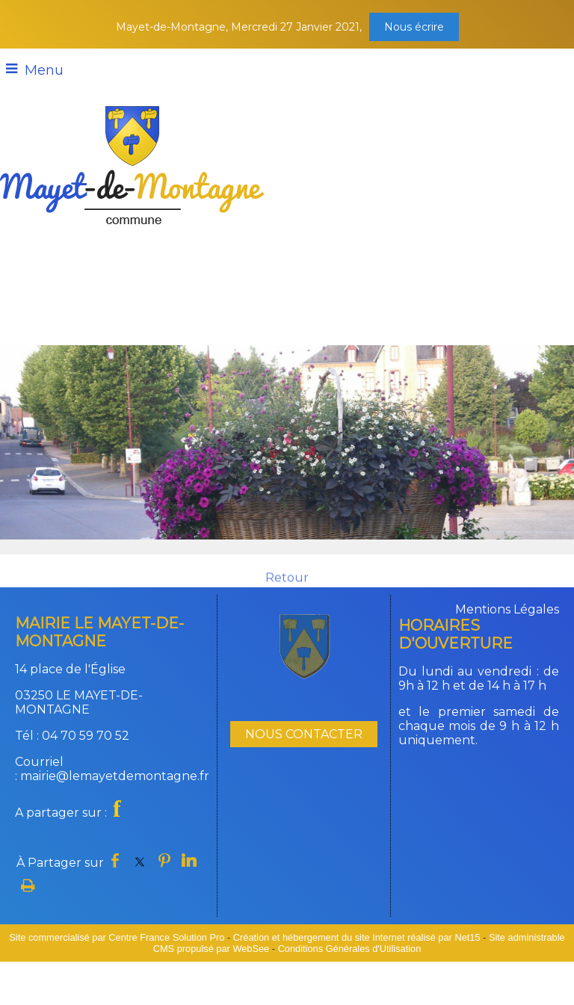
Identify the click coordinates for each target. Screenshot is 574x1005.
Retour (287, 585)
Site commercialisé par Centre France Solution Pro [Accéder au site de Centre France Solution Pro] (116, 937)
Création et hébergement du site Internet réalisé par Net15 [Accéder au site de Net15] (357, 937)
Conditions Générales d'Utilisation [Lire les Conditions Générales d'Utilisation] (350, 948)
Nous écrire (414, 27)
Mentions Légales (507, 609)
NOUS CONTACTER (303, 734)
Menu (44, 70)
